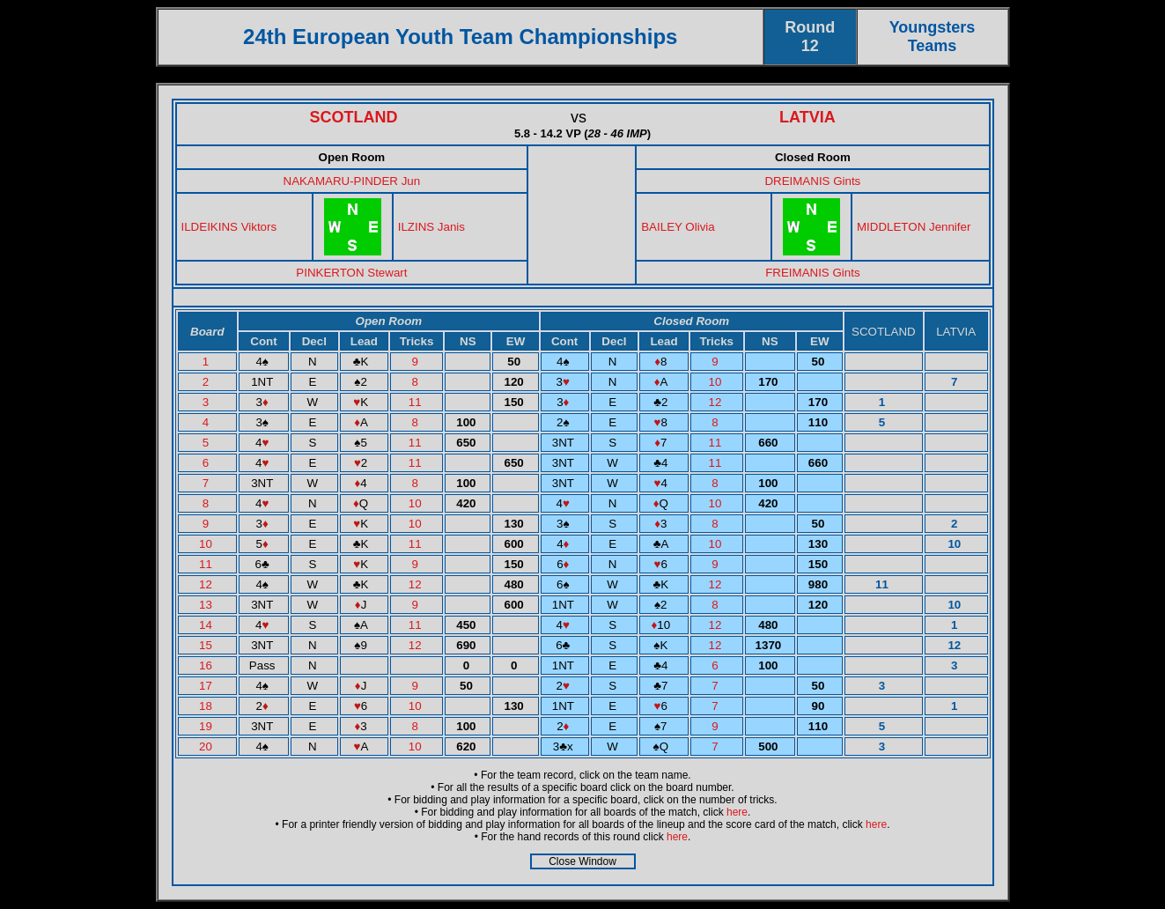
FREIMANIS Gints (812, 272)
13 (207, 604)
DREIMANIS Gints (812, 181)
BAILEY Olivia (677, 226)
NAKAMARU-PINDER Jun (352, 181)
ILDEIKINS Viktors (229, 226)
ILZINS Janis (431, 226)
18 (207, 706)
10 (717, 381)
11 (417, 402)
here (737, 812)
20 (207, 746)
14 (207, 625)
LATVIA (807, 117)
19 (207, 726)
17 (207, 685)
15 (207, 645)
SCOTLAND (354, 117)
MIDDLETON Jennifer (913, 226)
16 (207, 665)
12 (717, 402)
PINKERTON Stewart (351, 272)
